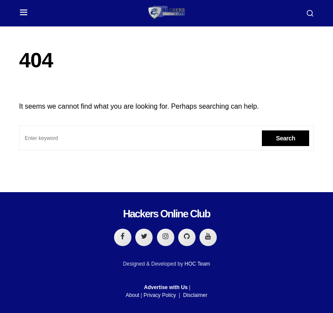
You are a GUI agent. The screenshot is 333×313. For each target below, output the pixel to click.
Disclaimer (195, 295)
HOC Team (197, 264)
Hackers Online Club (166, 214)
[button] (23, 13)
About (132, 295)
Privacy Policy (160, 295)
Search (285, 138)
